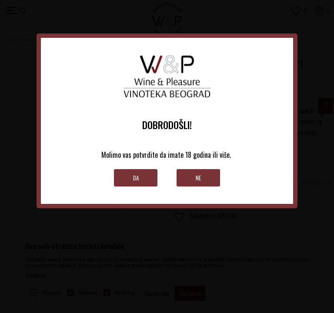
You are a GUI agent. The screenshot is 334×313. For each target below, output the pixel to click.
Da (136, 177)
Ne (198, 177)
